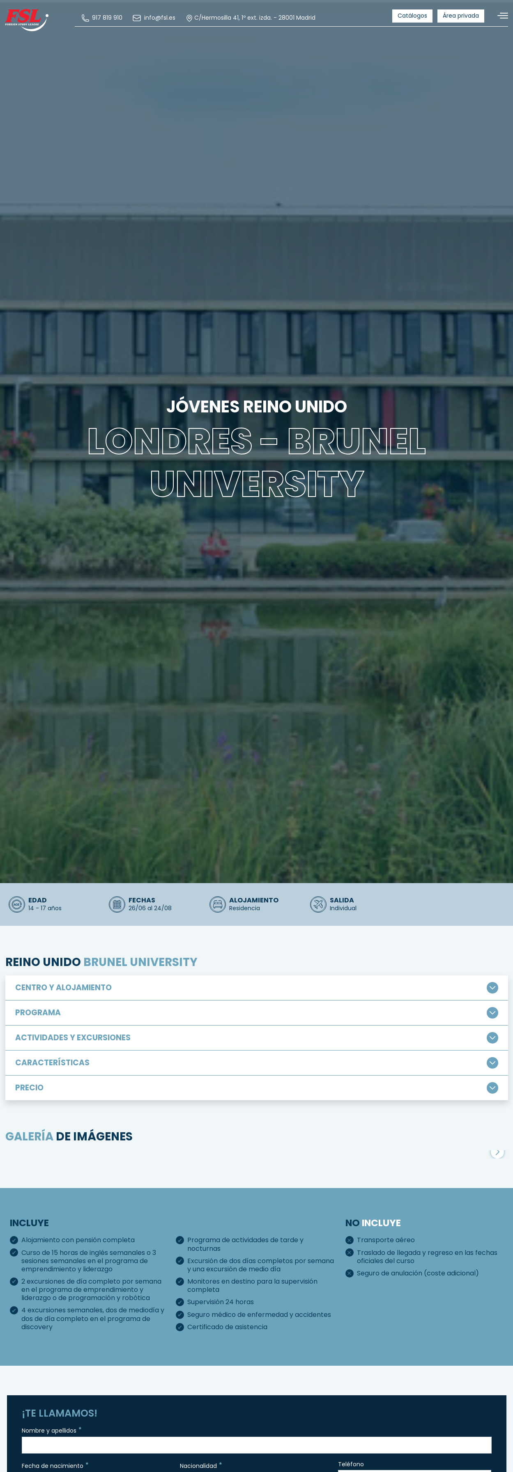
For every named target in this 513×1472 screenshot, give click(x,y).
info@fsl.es (155, 18)
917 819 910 (103, 18)
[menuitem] (103, 18)
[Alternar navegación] (499, 16)
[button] (497, 1212)
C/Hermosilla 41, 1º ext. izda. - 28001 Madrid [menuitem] (252, 18)
